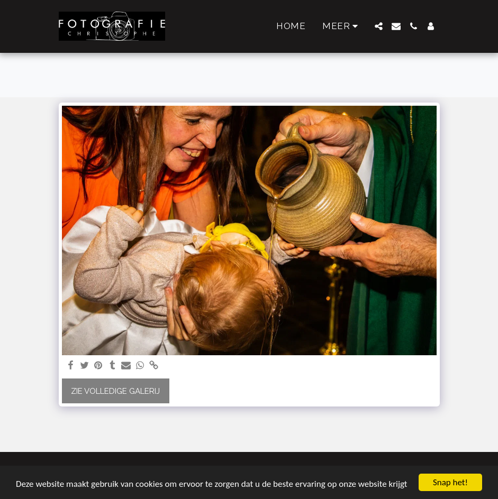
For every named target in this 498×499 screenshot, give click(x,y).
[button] (378, 26)
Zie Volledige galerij (115, 391)
